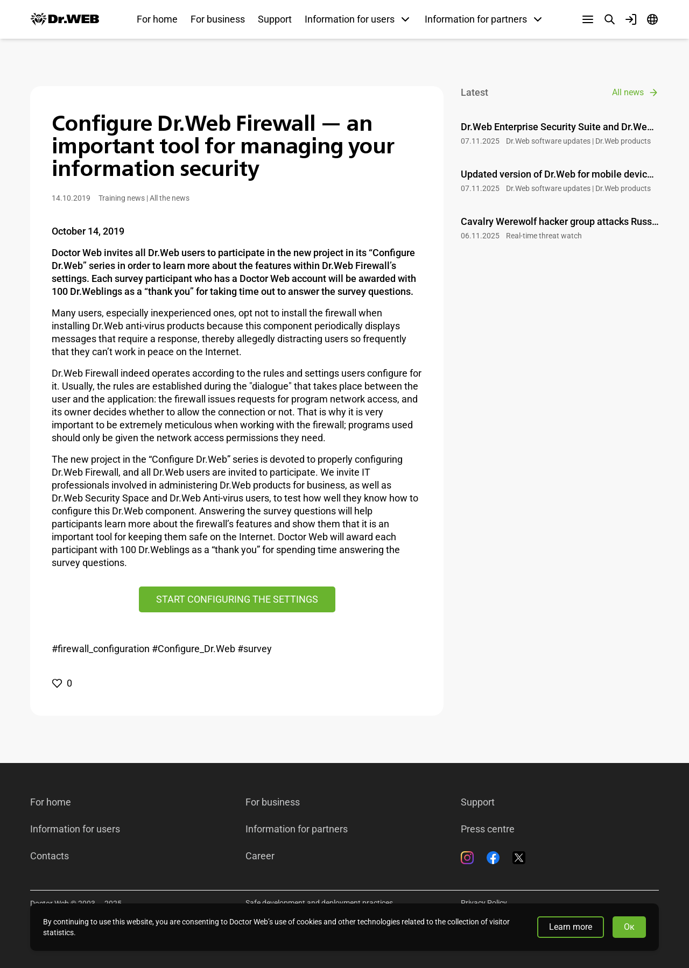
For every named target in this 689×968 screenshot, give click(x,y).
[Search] (609, 19)
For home (157, 19)
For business (218, 19)
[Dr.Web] (64, 19)
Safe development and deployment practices (319, 903)
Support (275, 19)
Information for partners (296, 829)
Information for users (75, 829)
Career (260, 856)
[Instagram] (467, 857)
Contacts (49, 856)
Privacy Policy (484, 903)
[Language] (652, 19)
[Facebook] (493, 857)
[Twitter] (518, 857)
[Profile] (630, 19)
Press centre (488, 829)
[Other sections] (587, 19)
